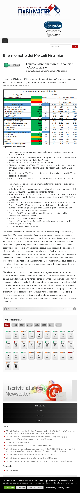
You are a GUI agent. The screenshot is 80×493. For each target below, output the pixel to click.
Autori (40, 411)
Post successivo (67, 309)
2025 (7, 325)
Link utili (40, 416)
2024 (14, 325)
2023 (22, 325)
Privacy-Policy (64, 488)
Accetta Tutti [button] (9, 487)
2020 (44, 325)
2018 (58, 325)
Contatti (40, 421)
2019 (51, 325)
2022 (29, 325)
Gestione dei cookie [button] (35, 487)
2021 (37, 325)
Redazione (40, 406)
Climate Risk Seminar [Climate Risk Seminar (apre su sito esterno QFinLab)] (14, 442)
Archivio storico (12, 471)
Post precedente (13, 309)
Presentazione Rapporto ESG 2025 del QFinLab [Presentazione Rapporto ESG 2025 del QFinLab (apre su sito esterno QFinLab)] (24, 446)
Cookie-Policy (50, 488)
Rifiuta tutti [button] (21, 487)
